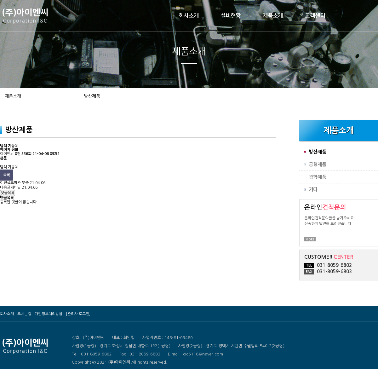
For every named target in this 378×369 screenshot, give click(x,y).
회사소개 (189, 16)
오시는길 (24, 314)
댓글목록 (7, 193)
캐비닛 (15, 187)
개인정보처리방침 (48, 314)
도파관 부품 (19, 183)
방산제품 (92, 96)
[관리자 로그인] (78, 314)
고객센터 (315, 16)
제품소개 (273, 16)
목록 (6, 175)
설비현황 (230, 16)
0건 (17, 154)
